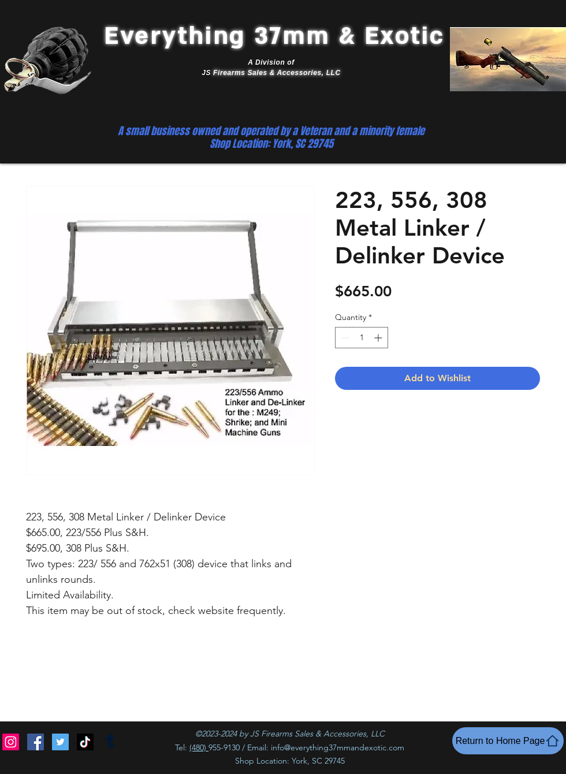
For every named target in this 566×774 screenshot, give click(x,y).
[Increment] (379, 338)
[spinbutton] (361, 338)
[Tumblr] (110, 742)
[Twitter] (60, 742)
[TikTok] (85, 742)
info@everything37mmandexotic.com (337, 747)
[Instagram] (10, 742)
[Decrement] (344, 338)
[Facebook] (35, 742)
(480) (198, 747)
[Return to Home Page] (508, 740)
